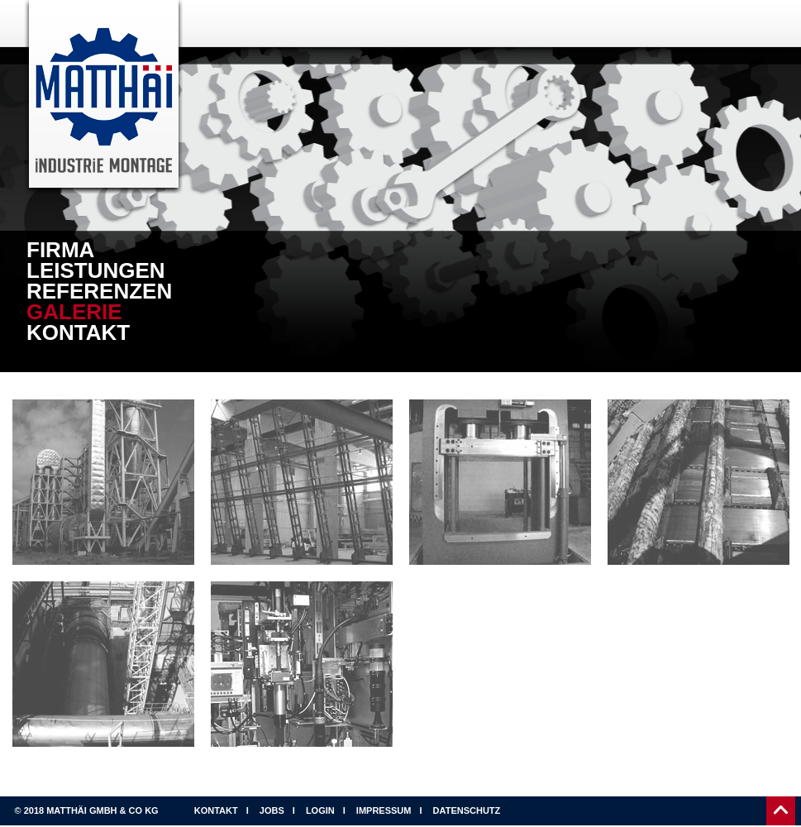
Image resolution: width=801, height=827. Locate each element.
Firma (60, 250)
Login (320, 810)
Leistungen (95, 271)
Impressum (384, 810)
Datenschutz (467, 810)
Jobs (272, 810)
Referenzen (99, 291)
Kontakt (78, 333)
